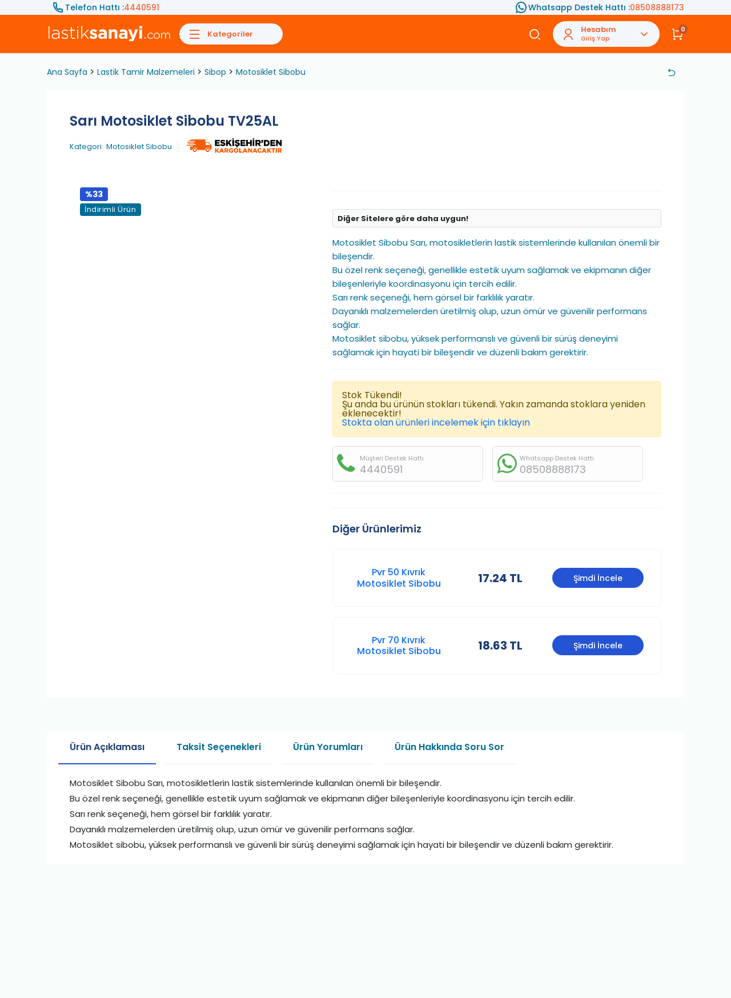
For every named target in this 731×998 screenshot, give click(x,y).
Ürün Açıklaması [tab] (107, 746)
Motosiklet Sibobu (271, 72)
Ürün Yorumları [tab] (328, 746)
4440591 (141, 7)
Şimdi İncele (597, 578)
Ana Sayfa (67, 72)
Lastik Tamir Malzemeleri (146, 72)
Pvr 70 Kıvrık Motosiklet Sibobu (399, 646)
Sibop (215, 72)
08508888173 (657, 7)
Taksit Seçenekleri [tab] (218, 746)
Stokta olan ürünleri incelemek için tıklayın (436, 422)
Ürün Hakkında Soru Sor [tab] (449, 746)
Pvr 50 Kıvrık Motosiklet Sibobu (399, 578)
